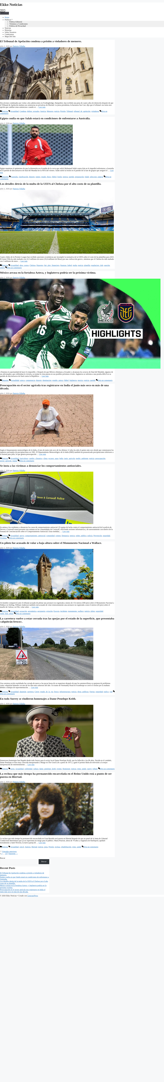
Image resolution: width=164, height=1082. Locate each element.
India (61, 458)
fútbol (54, 177)
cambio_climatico (35, 458)
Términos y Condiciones (18, 24)
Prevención (97, 536)
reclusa (57, 847)
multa (75, 265)
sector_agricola (5, 461)
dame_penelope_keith (47, 769)
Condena (23, 111)
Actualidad (14, 111)
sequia (14, 461)
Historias (8, 30)
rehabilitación (66, 847)
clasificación (23, 177)
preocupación (100, 458)
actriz (12, 769)
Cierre (37, 692)
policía (90, 536)
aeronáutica (32, 611)
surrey (89, 769)
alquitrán (23, 692)
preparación (79, 177)
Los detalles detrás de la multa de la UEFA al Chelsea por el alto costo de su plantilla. (50, 183)
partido (71, 177)
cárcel (22, 847)
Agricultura (23, 458)
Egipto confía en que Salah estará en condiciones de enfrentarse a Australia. (45, 118)
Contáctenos (9, 34)
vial (111, 692)
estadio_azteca (57, 380)
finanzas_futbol (66, 265)
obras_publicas (83, 692)
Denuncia (65, 536)
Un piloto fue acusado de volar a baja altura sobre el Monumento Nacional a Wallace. (51, 542)
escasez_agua (53, 458)
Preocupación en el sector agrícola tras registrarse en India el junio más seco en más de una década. (22, 891)
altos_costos (24, 265)
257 (6, 854)
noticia (56, 111)
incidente (63, 611)
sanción (107, 265)
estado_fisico (46, 177)
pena (46, 847)
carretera (30, 692)
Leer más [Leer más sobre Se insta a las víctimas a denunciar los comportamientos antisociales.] (66, 531)
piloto (93, 611)
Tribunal (69, 111)
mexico (80, 380)
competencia (30, 380)
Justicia (43, 111)
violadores (95, 111)
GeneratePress (32, 896)
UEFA (2, 268)
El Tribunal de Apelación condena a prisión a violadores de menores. (41, 41)
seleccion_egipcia (96, 177)
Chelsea (33, 265)
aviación (49, 611)
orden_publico (81, 536)
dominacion (47, 380)
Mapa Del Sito (10, 36)
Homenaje (66, 769)
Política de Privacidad (17, 26)
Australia (14, 177)
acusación (23, 611)
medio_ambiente (82, 458)
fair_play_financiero (51, 265)
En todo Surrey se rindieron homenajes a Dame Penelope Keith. (38, 698)
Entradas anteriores (9, 852)
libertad (34, 847)
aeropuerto (41, 611)
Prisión (63, 111)
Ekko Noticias (11, 4)
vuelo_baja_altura (6, 614)
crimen (58, 536)
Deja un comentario (14, 268)
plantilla (87, 265)
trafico (106, 692)
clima (45, 458)
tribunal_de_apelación (82, 111)
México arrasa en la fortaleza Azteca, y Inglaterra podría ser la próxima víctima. (48, 272)
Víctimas (3, 538)
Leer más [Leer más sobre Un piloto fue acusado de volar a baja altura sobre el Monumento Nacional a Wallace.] (35, 607)
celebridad (28, 769)
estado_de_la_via (46, 692)
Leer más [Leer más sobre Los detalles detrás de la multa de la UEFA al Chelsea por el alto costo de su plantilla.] (24, 261)
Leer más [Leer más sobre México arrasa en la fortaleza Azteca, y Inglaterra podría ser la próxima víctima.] (45, 376)
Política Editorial (15, 22)
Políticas (9, 20)
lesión (59, 177)
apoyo (22, 536)
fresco (56, 692)
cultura (35, 769)
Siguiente (13, 854)
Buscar (2, 858)
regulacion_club (97, 265)
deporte (32, 177)
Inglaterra (73, 380)
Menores (50, 111)
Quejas (92, 692)
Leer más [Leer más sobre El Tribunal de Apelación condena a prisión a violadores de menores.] (42, 107)
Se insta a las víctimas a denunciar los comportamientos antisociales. (40, 465)
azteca (22, 380)
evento (59, 769)
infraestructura (65, 692)
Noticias (8, 28)
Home (7, 17)
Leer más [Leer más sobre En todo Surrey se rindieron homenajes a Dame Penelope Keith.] (31, 765)
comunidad (50, 536)
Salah (87, 177)
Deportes (5, 177)
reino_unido (81, 769)
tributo (95, 769)
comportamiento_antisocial (35, 536)
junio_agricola (69, 458)
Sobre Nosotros (10, 32)
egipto (38, 177)
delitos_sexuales (33, 111)
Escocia (56, 611)
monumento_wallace (76, 611)
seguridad (106, 536)
